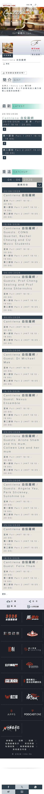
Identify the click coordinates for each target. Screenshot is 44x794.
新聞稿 (10, 741)
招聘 (21, 741)
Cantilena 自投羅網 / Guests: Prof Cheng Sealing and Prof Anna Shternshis (21, 282)
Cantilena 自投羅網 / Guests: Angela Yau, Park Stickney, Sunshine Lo (21, 490)
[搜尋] (35, 4)
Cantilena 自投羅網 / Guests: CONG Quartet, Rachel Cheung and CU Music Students (21, 236)
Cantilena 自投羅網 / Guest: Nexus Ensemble (21, 399)
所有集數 (8, 55)
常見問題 (30, 744)
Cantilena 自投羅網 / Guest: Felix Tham (21, 564)
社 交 (35, 601)
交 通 (13, 601)
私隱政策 (10, 747)
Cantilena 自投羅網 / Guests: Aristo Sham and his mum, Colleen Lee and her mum (22, 444)
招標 (31, 741)
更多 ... (5, 594)
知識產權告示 (13, 744)
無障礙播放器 (27, 747)
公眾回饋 (35, 607)
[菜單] (41, 4)
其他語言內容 (20, 749)
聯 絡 (13, 606)
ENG (28, 5)
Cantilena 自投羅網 (18, 118)
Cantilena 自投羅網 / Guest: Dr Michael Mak (21, 358)
